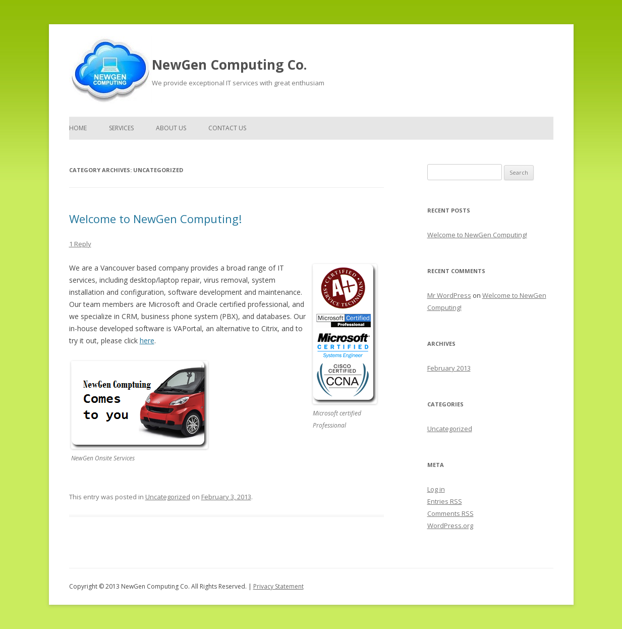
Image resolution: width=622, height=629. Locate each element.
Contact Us (227, 128)
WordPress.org (450, 525)
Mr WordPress (449, 295)
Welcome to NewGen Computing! (155, 218)
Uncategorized (167, 496)
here (147, 340)
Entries (444, 501)
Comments (450, 513)
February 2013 (449, 368)
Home (78, 128)
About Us (171, 128)
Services (121, 128)
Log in (436, 489)
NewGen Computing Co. (229, 65)
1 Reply (80, 243)
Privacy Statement (278, 586)
